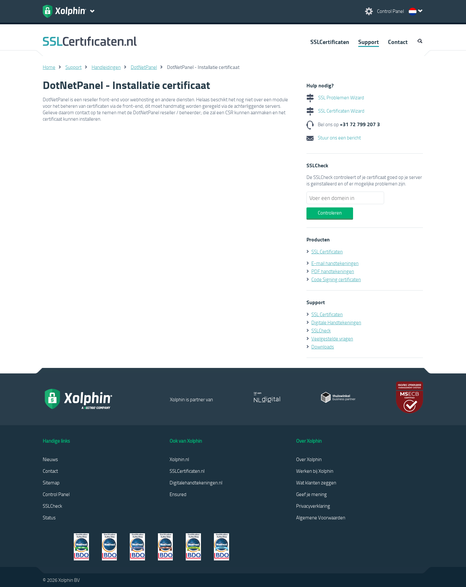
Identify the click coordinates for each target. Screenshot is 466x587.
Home (49, 67)
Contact (398, 42)
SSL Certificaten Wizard (335, 110)
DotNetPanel (144, 67)
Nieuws (50, 459)
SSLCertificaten (329, 42)
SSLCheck (321, 330)
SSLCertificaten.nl (187, 471)
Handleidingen (106, 67)
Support (368, 42)
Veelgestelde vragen (332, 338)
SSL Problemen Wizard (335, 97)
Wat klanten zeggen (316, 482)
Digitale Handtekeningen (336, 322)
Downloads (322, 346)
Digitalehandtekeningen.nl (196, 482)
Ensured (178, 494)
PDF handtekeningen (332, 271)
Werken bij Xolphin (314, 471)
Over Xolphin (309, 459)
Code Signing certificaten (336, 279)
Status (49, 517)
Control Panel (56, 494)
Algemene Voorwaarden (320, 517)
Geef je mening (311, 494)
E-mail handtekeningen (335, 263)
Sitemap (51, 482)
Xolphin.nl (179, 459)
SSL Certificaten (327, 251)
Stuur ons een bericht (333, 137)
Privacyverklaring (313, 506)
